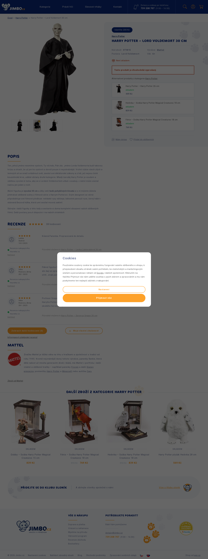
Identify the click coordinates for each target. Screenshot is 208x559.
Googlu (100, 273)
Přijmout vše (104, 298)
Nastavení (104, 289)
